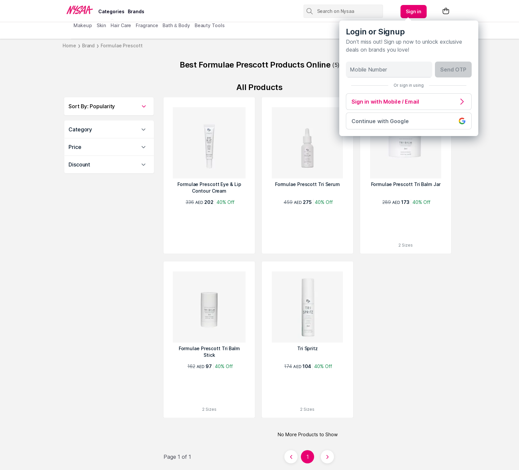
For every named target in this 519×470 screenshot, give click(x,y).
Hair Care (121, 25)
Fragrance (147, 25)
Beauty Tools (210, 25)
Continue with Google (409, 121)
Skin (101, 25)
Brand (88, 45)
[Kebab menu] (414, 11)
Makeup (82, 25)
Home (69, 45)
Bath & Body (176, 25)
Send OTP (453, 69)
